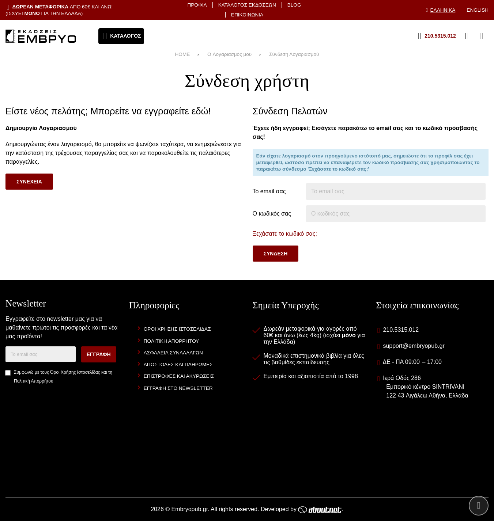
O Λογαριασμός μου (229, 54)
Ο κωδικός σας (272, 213)
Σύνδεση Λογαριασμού (294, 54)
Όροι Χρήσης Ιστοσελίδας (75, 372)
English (478, 10)
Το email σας (269, 191)
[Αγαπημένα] (452, 36)
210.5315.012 (401, 330)
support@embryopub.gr (413, 346)
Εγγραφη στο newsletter (178, 388)
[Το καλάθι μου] (481, 36)
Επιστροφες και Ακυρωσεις (179, 376)
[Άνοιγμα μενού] (121, 36)
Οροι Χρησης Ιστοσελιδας (177, 329)
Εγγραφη (99, 354)
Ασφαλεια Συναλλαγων (173, 352)
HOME (182, 54)
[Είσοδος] (467, 36)
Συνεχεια (29, 182)
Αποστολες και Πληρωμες (178, 364)
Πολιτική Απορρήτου (33, 381)
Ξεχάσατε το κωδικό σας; (285, 234)
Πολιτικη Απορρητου (171, 341)
